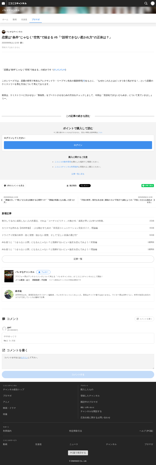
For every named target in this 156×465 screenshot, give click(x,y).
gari (12, 328)
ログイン (24, 357)
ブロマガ (36, 19)
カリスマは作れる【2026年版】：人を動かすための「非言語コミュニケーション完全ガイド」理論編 (50, 228)
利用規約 (7, 431)
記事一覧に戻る (78, 174)
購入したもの (87, 389)
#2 (58, 69)
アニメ (6, 402)
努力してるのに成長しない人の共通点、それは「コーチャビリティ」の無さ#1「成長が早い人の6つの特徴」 (53, 221)
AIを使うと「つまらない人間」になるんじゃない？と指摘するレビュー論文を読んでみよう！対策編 (49, 242)
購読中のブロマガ (89, 402)
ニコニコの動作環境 (63, 162)
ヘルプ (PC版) (146, 431)
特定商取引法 (75, 431)
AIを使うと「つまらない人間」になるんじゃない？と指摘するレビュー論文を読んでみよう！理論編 (49, 249)
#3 (61, 69)
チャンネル (111, 444)
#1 (55, 69)
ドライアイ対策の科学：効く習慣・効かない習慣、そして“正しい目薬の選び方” (39, 235)
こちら (100, 132)
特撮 (5, 414)
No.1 (6, 341)
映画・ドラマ (9, 408)
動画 (15, 19)
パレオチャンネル (10, 10)
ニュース (74, 444)
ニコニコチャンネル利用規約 (66, 167)
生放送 (24, 19)
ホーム (5, 19)
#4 (64, 69)
